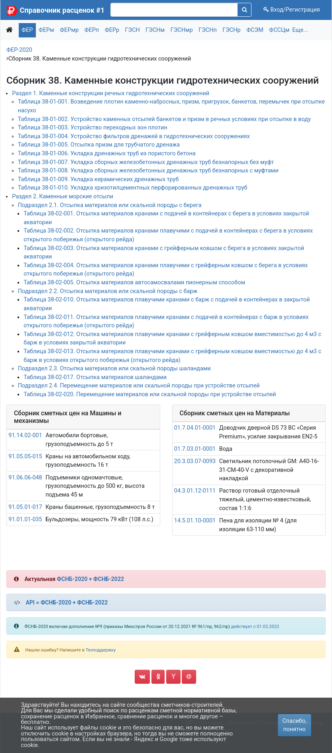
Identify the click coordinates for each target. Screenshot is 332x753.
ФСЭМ (254, 30)
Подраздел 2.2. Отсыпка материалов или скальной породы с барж (108, 291)
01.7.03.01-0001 (195, 449)
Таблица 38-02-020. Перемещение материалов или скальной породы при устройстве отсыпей (150, 394)
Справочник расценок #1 (62, 10)
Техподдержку (101, 650)
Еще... (300, 30)
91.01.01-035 (25, 519)
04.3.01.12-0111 (195, 490)
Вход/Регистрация (291, 9)
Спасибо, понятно (294, 725)
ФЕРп (91, 30)
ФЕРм (46, 30)
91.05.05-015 (25, 456)
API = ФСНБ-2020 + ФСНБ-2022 (67, 602)
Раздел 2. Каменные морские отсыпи (62, 196)
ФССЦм (279, 30)
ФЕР (27, 30)
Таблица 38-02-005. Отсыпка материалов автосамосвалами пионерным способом (134, 282)
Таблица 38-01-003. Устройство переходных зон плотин (92, 127)
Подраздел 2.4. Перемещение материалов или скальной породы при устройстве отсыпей (139, 385)
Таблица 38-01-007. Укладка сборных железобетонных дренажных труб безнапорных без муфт (146, 162)
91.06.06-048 (25, 477)
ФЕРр (112, 30)
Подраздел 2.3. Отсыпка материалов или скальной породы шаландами (114, 368)
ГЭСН (132, 30)
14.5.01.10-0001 (195, 520)
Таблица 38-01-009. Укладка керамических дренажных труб (98, 179)
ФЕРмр (69, 30)
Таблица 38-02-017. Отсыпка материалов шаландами (95, 377)
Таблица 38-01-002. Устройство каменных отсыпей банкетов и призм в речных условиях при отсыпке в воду (164, 119)
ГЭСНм (155, 30)
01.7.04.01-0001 (195, 427)
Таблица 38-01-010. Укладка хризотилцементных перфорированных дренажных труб (133, 187)
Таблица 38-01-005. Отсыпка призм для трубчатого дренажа (99, 144)
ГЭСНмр (182, 30)
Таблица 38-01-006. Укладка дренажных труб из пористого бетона (107, 153)
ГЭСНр (231, 30)
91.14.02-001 (25, 435)
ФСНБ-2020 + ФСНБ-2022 (90, 579)
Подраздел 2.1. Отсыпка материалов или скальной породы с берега (110, 205)
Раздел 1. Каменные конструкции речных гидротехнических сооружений (110, 93)
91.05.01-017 (25, 507)
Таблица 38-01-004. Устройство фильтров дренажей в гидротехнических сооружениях (134, 136)
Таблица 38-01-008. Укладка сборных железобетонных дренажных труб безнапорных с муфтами (148, 170)
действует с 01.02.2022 (255, 626)
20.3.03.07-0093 (195, 461)
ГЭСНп (207, 30)
